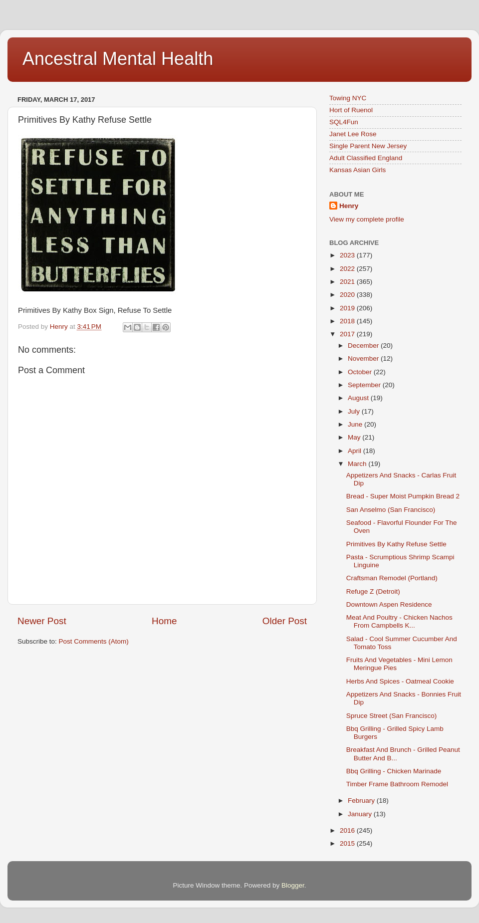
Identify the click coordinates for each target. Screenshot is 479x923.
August (359, 398)
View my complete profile (366, 219)
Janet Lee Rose (353, 134)
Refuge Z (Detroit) (373, 591)
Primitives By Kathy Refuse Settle (396, 544)
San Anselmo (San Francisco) (391, 509)
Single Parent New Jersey (368, 146)
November (364, 358)
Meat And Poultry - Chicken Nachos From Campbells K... (399, 621)
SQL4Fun (343, 122)
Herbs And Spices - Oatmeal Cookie (400, 681)
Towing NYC (347, 98)
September (365, 385)
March (358, 463)
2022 (348, 268)
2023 (348, 255)
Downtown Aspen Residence (389, 604)
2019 (348, 308)
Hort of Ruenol (351, 110)
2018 (348, 321)
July (355, 411)
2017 (348, 334)
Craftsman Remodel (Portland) (392, 578)
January (361, 814)
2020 (348, 294)
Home (164, 621)
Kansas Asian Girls (357, 170)
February (362, 800)
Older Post (284, 621)
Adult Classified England (365, 158)
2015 (348, 843)
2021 (348, 281)
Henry (348, 206)
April (355, 451)
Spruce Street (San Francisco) (391, 715)
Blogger (292, 885)
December (364, 345)
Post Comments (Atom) (94, 641)
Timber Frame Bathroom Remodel (397, 784)
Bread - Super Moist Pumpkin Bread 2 (403, 496)
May (355, 437)
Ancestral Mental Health (117, 58)
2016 (348, 830)
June (356, 424)
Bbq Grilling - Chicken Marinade (394, 771)
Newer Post (41, 621)
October (361, 372)
